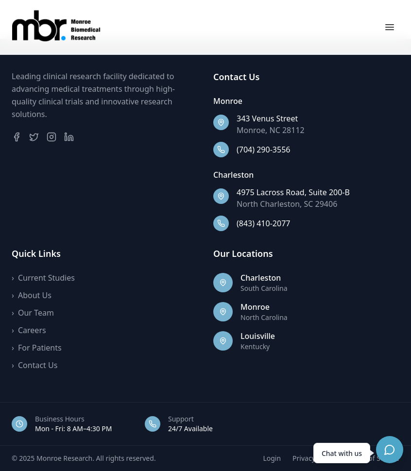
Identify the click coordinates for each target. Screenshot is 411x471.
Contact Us (34, 365)
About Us (31, 295)
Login (272, 458)
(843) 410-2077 (263, 223)
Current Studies (43, 278)
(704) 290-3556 (263, 149)
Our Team (33, 313)
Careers (29, 330)
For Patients (37, 347)
